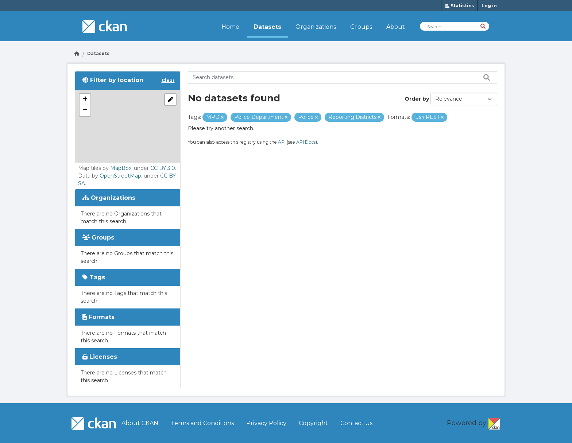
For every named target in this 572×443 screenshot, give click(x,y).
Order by (417, 99)
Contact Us (356, 423)
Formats (98, 317)
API (282, 142)
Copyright (313, 423)
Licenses (99, 356)
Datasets (267, 26)
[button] (85, 99)
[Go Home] (77, 53)
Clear (168, 80)
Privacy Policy (266, 423)
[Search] (483, 26)
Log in (489, 5)
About (395, 26)
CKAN (494, 422)
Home (230, 26)
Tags (93, 277)
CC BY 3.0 (162, 168)
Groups (361, 26)
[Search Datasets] (455, 26)
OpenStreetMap (120, 175)
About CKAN (139, 423)
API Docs (306, 142)
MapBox (120, 168)
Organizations (315, 26)
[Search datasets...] (343, 77)
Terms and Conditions (202, 423)
